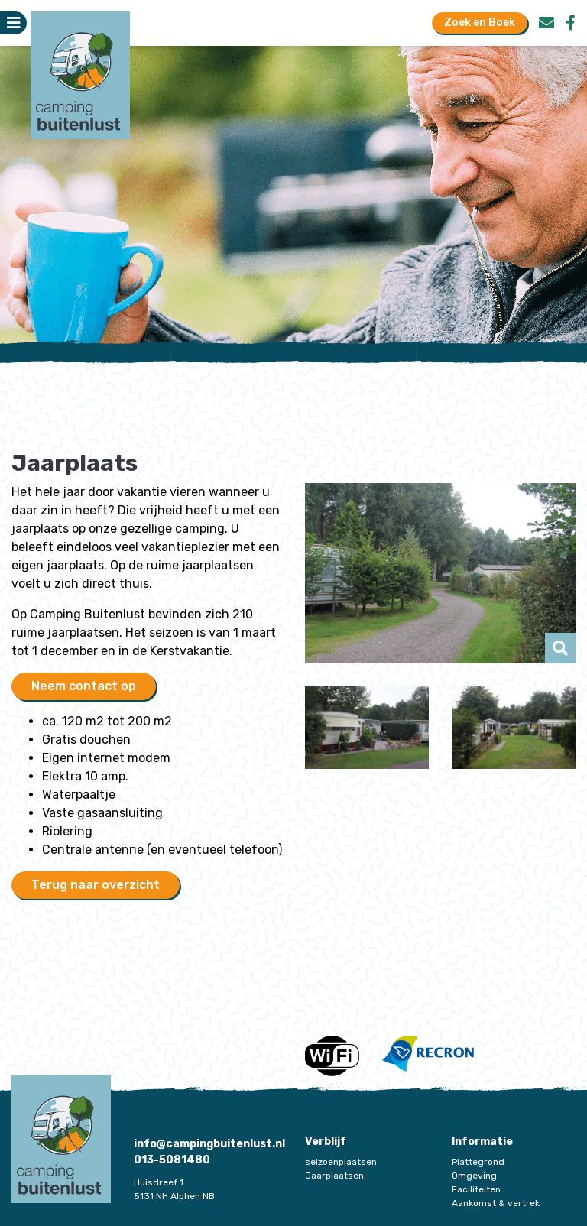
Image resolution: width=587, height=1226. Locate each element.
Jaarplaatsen (334, 1175)
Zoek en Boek (479, 22)
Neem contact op (83, 686)
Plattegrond (478, 1161)
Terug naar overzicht (95, 884)
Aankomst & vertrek (496, 1203)
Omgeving (474, 1175)
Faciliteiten (476, 1189)
